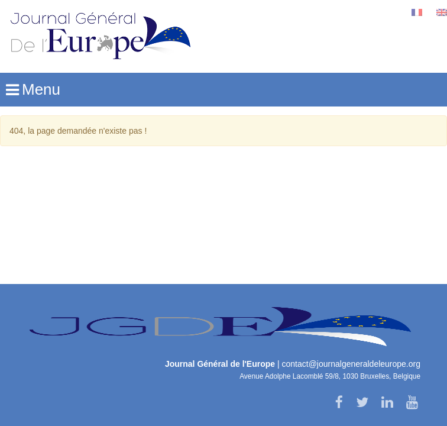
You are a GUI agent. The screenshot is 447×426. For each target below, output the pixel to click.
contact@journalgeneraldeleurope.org (351, 364)
